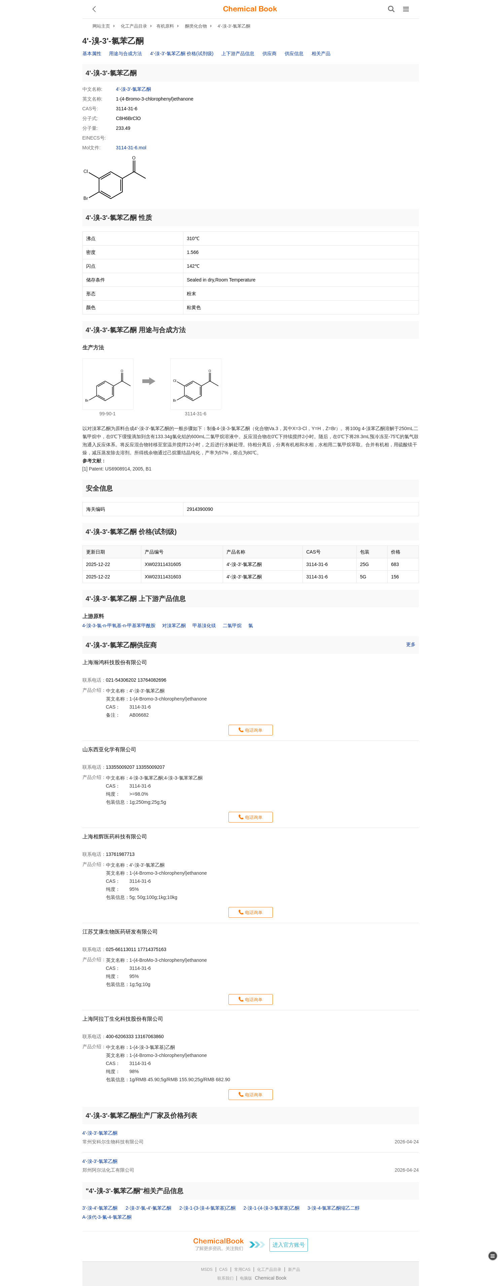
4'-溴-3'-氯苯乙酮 (234, 26)
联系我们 (225, 1278)
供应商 (269, 53)
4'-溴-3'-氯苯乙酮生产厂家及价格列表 (142, 1115)
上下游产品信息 (237, 53)
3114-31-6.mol (131, 147)
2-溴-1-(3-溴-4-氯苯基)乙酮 (207, 1208)
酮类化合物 (196, 26)
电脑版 (246, 1278)
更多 (411, 644)
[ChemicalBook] (250, 9)
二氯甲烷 (232, 625)
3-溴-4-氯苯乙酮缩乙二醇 (334, 1208)
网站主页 (101, 26)
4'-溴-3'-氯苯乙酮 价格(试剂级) (181, 53)
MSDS (207, 1269)
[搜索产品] (391, 9)
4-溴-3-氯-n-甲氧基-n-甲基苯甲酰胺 (119, 625)
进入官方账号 (289, 1245)
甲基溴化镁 (204, 625)
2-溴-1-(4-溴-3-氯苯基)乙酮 (271, 1208)
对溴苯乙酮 (174, 625)
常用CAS (242, 1269)
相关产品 (321, 53)
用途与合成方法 (125, 53)
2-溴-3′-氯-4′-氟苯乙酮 (148, 1208)
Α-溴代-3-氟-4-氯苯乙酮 (107, 1217)
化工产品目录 (134, 26)
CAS (223, 1269)
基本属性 (91, 53)
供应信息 (294, 53)
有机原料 (165, 26)
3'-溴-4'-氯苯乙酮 (100, 1208)
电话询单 (253, 730)
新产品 (294, 1269)
